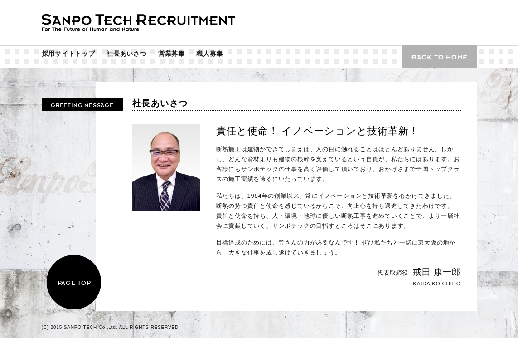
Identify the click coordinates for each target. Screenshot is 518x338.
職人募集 (209, 53)
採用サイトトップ (68, 53)
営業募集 (171, 53)
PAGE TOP (74, 282)
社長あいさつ (127, 53)
